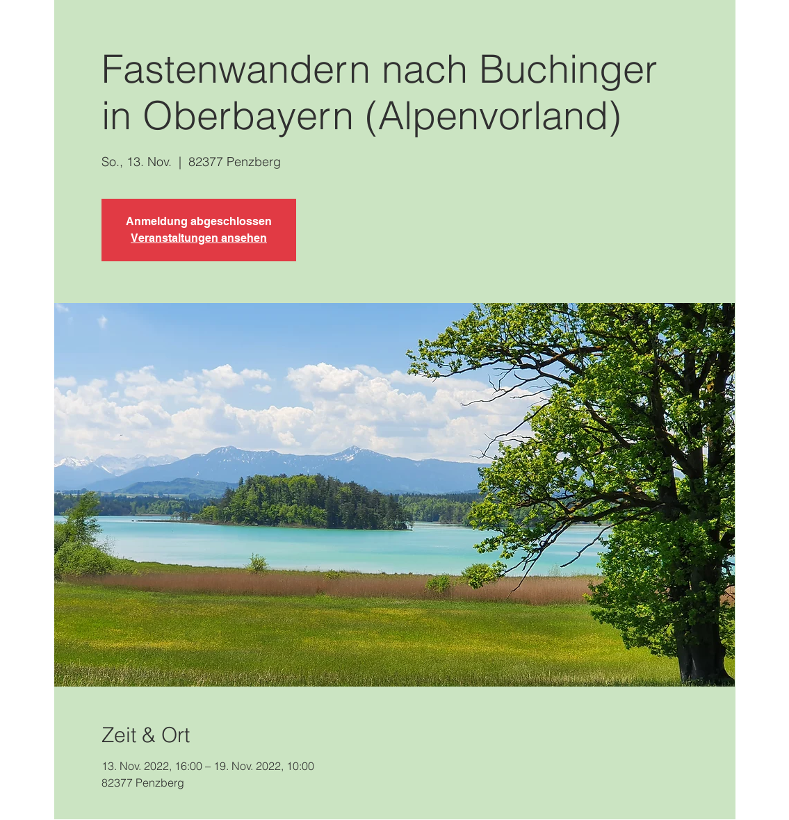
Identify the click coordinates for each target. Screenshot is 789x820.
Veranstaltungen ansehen (199, 238)
